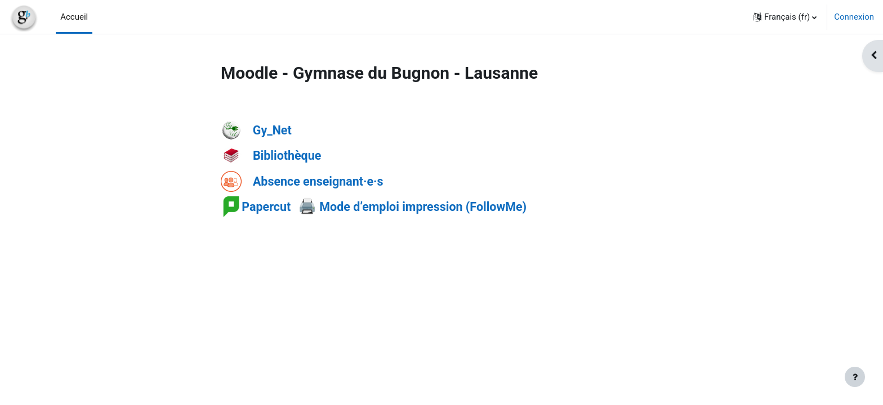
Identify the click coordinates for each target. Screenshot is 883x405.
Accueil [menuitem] (74, 17)
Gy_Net (272, 130)
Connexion (854, 17)
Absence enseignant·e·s (318, 181)
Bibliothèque (287, 155)
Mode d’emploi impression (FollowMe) (421, 207)
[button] (785, 17)
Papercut (266, 207)
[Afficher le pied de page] (855, 377)
